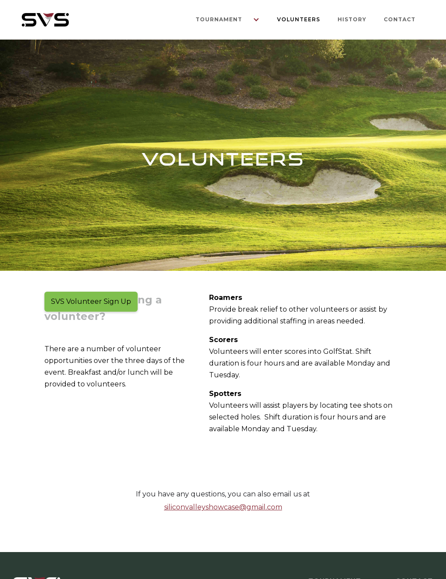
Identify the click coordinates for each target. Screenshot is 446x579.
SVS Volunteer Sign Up (91, 301)
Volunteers (298, 19)
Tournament (219, 19)
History (352, 19)
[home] (45, 20)
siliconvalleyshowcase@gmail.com (223, 507)
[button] (223, 20)
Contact (400, 19)
